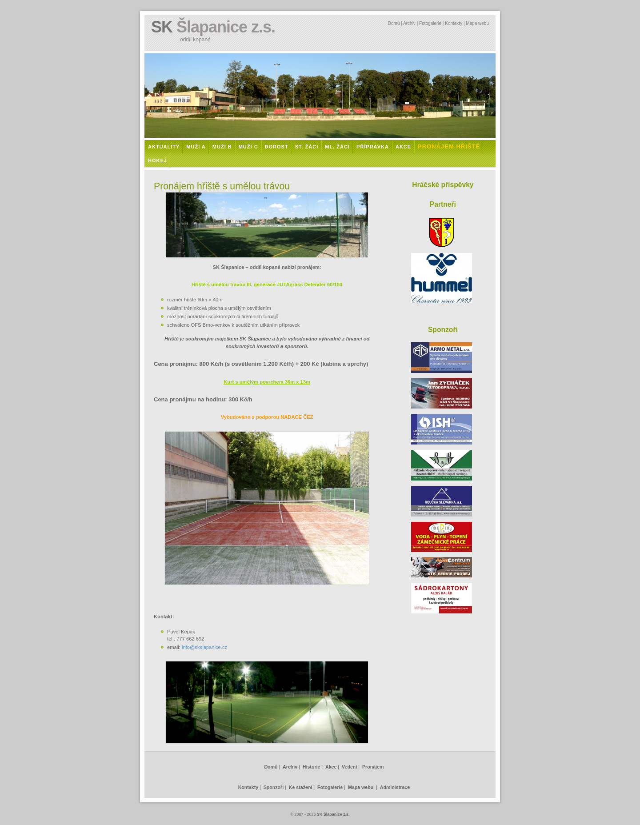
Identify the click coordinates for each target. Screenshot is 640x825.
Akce (403, 146)
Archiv (409, 23)
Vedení (349, 766)
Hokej (157, 160)
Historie (311, 766)
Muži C (248, 146)
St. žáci (307, 146)
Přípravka (372, 146)
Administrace (395, 787)
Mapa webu (477, 23)
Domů (394, 23)
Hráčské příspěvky (442, 184)
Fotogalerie (430, 23)
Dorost (276, 146)
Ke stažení (300, 787)
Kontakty (453, 23)
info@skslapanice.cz (204, 647)
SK (213, 27)
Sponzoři (274, 787)
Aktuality (164, 146)
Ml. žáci (337, 146)
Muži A (195, 146)
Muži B (222, 146)
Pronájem (373, 766)
